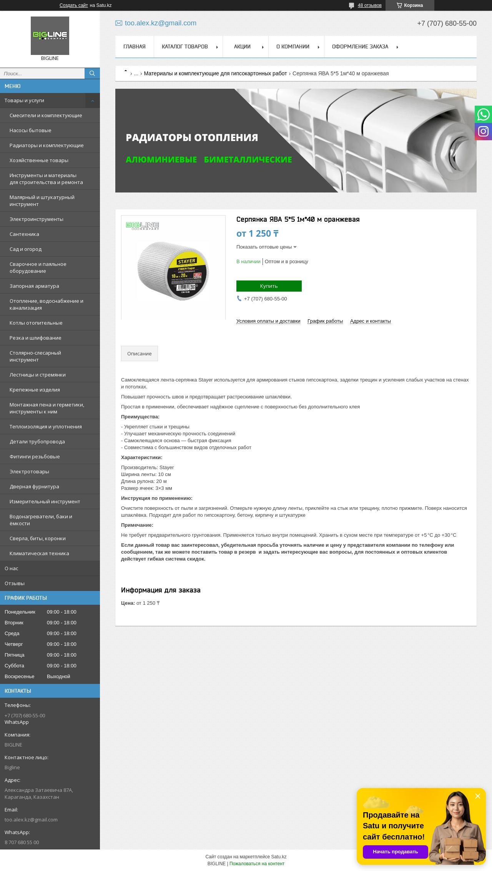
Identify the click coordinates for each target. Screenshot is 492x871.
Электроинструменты (36, 219)
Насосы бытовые (31, 130)
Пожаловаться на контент (256, 863)
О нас (11, 568)
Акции (242, 46)
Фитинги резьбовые (35, 456)
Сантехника (24, 234)
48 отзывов (370, 5)
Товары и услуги (24, 100)
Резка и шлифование (36, 337)
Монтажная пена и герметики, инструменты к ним (47, 408)
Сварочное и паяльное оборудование (38, 267)
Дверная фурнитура (34, 486)
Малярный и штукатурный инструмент (42, 200)
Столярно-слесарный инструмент (35, 356)
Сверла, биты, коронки (38, 538)
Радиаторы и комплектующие (47, 145)
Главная (134, 46)
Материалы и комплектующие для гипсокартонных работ (215, 73)
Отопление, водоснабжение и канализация (46, 304)
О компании (292, 46)
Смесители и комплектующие (46, 115)
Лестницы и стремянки (38, 374)
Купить (269, 285)
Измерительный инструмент (45, 501)
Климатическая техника (39, 553)
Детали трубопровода (37, 441)
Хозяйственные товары (39, 160)
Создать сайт (74, 5)
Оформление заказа (360, 46)
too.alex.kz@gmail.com (31, 819)
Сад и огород (26, 249)
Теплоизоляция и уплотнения (46, 426)
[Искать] (92, 73)
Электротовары (29, 471)
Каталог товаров (185, 46)
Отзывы (15, 583)
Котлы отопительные (36, 322)
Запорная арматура (34, 285)
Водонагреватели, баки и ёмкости (41, 520)
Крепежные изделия (35, 389)
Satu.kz (278, 856)
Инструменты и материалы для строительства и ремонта (46, 179)
